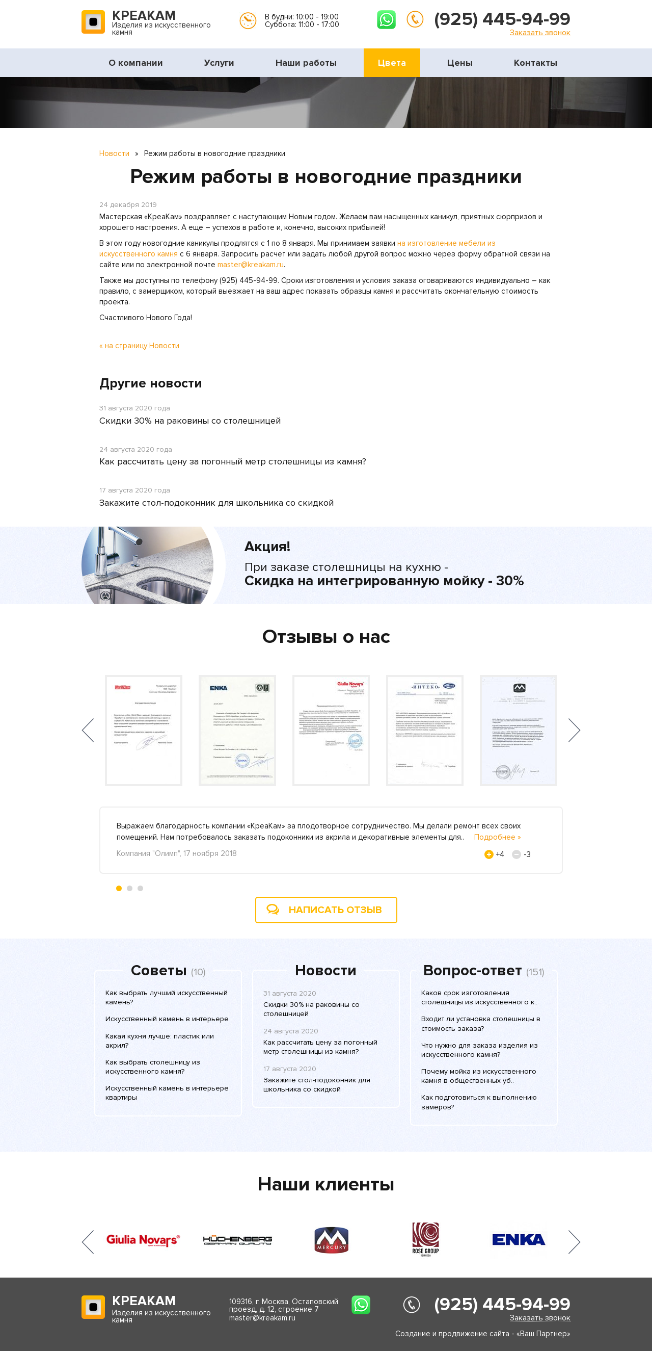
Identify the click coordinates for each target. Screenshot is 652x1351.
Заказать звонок (540, 32)
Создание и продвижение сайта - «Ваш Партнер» (482, 1333)
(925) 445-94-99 (502, 19)
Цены (460, 62)
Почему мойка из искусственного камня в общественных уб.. (478, 1076)
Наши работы (306, 62)
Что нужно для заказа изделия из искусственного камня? (479, 1050)
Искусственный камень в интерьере (167, 1019)
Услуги (219, 62)
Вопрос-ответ (472, 970)
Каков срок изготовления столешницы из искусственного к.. (479, 997)
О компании (135, 62)
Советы (159, 970)
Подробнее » (497, 837)
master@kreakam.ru (251, 264)
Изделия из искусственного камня (161, 23)
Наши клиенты (326, 1184)
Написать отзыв (335, 910)
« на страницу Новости (139, 345)
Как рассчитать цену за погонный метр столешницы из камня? (232, 461)
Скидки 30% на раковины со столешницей (190, 420)
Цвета (392, 62)
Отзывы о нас (326, 637)
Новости (114, 153)
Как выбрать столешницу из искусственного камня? (152, 1067)
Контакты (535, 62)
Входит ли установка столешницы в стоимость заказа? (480, 1023)
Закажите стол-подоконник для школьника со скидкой (216, 502)
